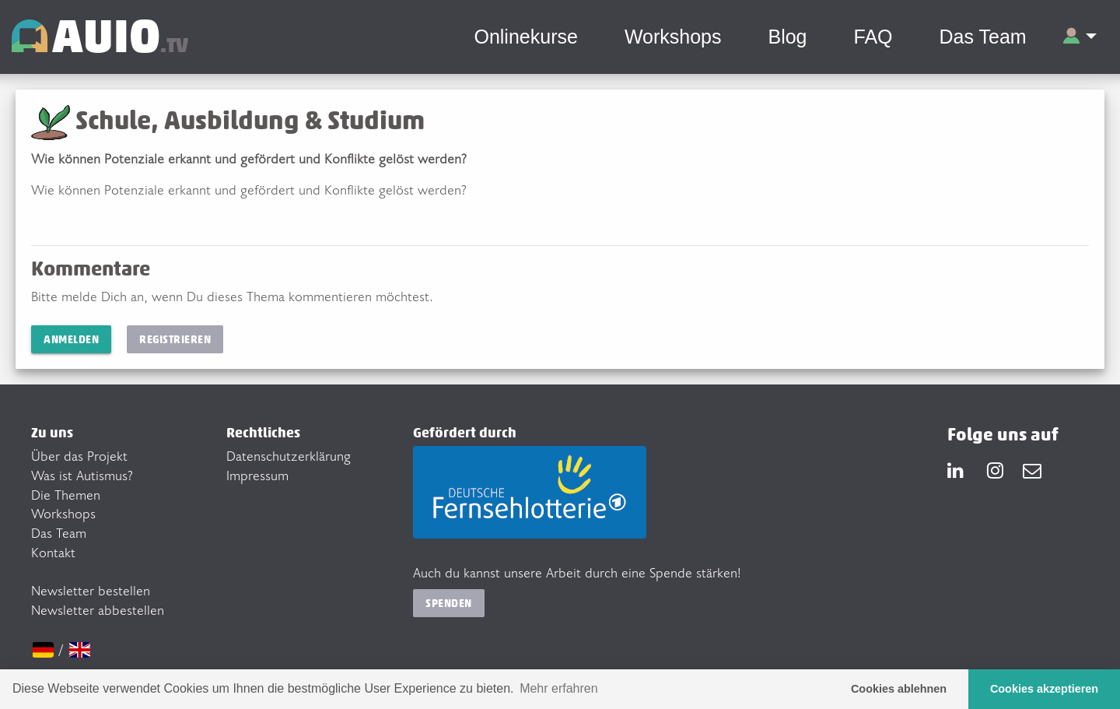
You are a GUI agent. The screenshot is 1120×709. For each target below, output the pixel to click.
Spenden (448, 602)
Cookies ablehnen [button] (899, 689)
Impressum (257, 475)
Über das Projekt (79, 455)
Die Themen (65, 494)
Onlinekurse (525, 36)
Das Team (983, 36)
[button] (1079, 37)
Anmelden (71, 339)
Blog (787, 36)
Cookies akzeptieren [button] (1044, 689)
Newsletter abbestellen (97, 609)
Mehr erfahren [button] (559, 688)
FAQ (873, 36)
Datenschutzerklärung (288, 455)
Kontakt (53, 552)
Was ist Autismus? (82, 475)
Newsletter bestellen (90, 590)
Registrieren (175, 339)
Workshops (673, 36)
